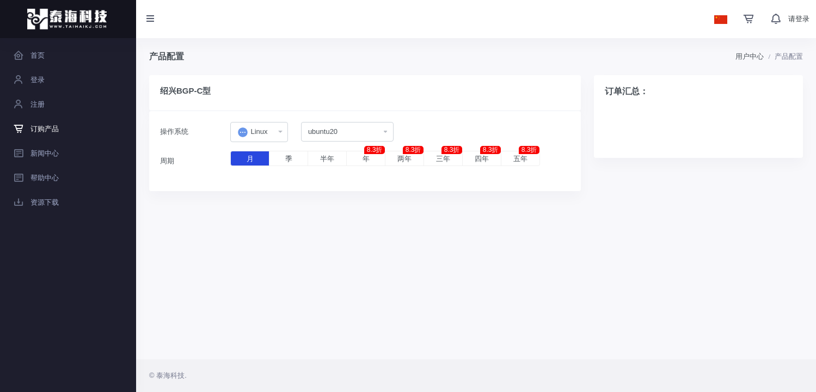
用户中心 (749, 56)
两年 (410, 157)
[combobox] (258, 132)
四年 (488, 157)
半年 (327, 159)
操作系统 (174, 131)
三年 (449, 157)
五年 (526, 157)
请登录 (798, 19)
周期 (167, 161)
